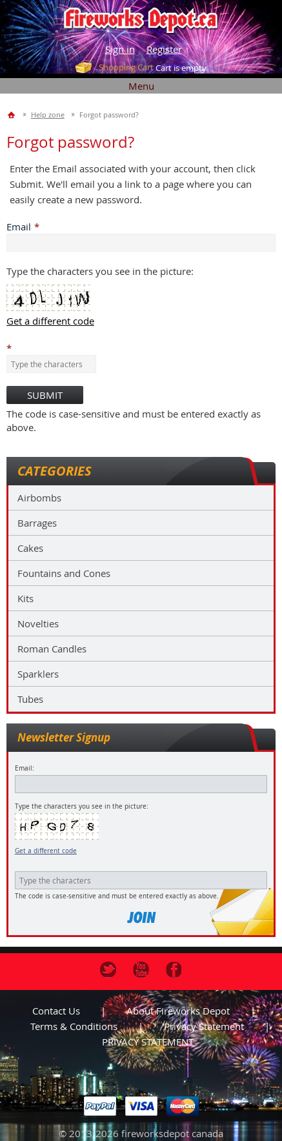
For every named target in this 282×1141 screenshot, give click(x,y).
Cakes (30, 547)
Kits (25, 598)
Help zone (48, 114)
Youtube (141, 970)
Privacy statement (204, 1026)
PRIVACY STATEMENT (148, 1041)
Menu (141, 85)
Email (18, 226)
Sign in (120, 49)
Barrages (37, 522)
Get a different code (46, 851)
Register (164, 49)
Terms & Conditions (73, 1026)
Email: (24, 768)
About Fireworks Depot (178, 1010)
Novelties (38, 623)
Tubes (30, 698)
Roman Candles (51, 648)
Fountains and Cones (63, 573)
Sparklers (38, 673)
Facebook (174, 970)
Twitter (108, 970)
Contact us (56, 1010)
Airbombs (39, 497)
